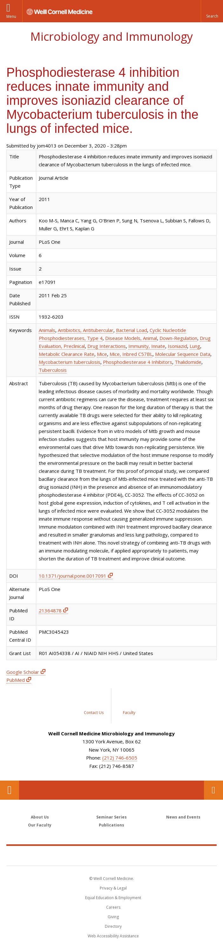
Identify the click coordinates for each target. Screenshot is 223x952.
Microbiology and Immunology (111, 36)
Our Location (9, 790)
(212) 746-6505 (119, 757)
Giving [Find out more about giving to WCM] (113, 917)
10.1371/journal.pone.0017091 (72, 576)
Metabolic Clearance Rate (66, 354)
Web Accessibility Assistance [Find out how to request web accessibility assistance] (113, 936)
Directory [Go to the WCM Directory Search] (113, 926)
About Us (40, 817)
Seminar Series (111, 817)
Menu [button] (11, 16)
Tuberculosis (53, 370)
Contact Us (213, 790)
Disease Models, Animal (131, 338)
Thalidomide (188, 362)
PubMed (15, 680)
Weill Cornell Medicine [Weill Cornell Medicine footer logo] (111, 855)
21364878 (50, 610)
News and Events (183, 817)
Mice (102, 354)
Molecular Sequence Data (182, 354)
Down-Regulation (178, 338)
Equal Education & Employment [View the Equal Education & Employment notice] (113, 897)
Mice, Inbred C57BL (131, 354)
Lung (195, 346)
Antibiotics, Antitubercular (85, 330)
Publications (111, 825)
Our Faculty (39, 825)
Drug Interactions (106, 346)
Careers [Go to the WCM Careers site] (113, 907)
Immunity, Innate (146, 346)
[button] (212, 11)
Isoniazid (177, 346)
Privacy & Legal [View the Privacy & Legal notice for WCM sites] (113, 888)
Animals (47, 330)
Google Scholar (22, 672)
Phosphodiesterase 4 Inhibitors (137, 362)
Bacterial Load (131, 330)
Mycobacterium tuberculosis (69, 362)
